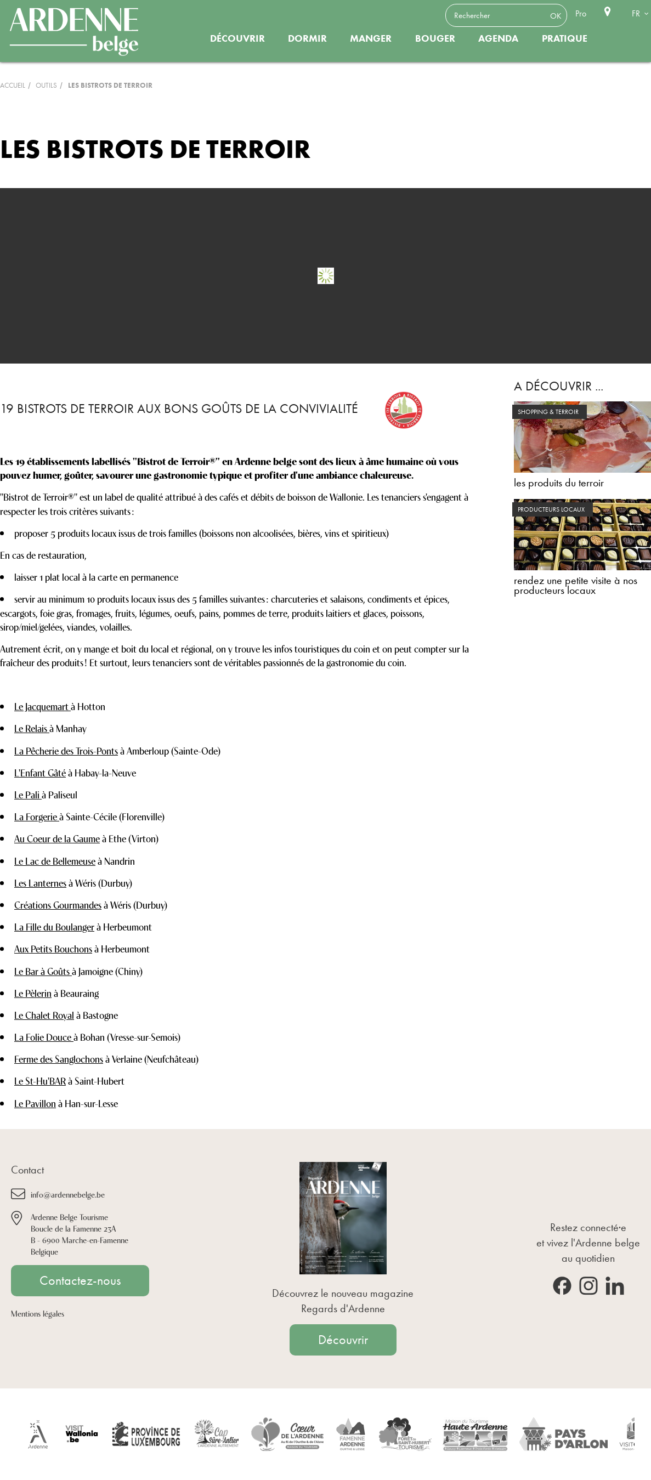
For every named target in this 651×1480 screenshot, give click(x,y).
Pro (580, 13)
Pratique (564, 38)
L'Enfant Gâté (40, 772)
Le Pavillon (35, 1102)
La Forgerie (36, 816)
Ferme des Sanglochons (58, 1058)
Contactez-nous (80, 1280)
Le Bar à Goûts (43, 970)
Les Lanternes (40, 882)
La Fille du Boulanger (54, 926)
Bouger (435, 38)
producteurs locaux (551, 509)
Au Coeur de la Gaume (57, 837)
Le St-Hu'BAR (40, 1080)
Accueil (12, 85)
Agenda (498, 38)
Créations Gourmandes (57, 904)
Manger (371, 38)
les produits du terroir (559, 482)
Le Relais (31, 727)
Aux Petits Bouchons (53, 948)
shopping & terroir (548, 412)
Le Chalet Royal (44, 1014)
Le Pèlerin (33, 992)
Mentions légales (37, 1313)
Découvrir (237, 38)
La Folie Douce (43, 1036)
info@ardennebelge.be (68, 1194)
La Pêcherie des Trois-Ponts (66, 750)
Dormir (307, 38)
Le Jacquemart (42, 705)
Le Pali (28, 794)
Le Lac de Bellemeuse (54, 860)
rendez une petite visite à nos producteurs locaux (575, 585)
